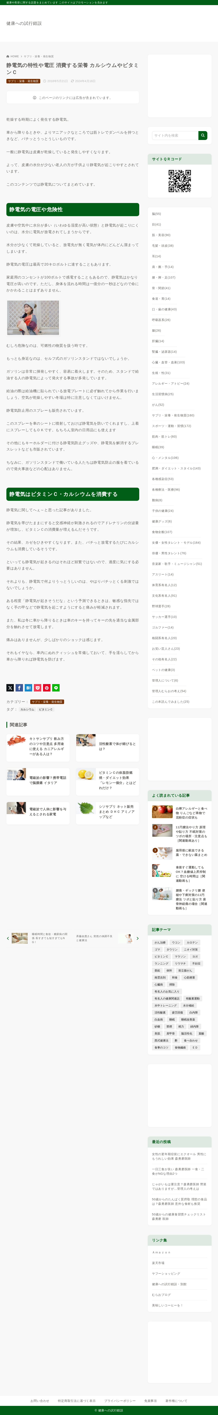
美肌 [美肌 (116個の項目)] (157, 1033)
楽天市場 (158, 1263)
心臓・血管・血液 (168, 362)
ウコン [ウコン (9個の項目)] (176, 942)
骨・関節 (161, 288)
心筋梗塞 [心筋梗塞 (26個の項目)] (189, 977)
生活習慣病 (163, 394)
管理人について (165, 680)
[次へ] (106, 938)
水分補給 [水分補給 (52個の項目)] (188, 1005)
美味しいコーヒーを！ (168, 1305)
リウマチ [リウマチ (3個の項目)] (180, 963)
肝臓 (158, 341)
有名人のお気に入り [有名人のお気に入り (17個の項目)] (167, 991)
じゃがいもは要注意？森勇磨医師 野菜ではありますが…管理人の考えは (179, 1186)
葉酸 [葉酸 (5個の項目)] (201, 1033)
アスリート (163, 574)
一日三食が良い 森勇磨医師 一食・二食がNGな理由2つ (178, 1171)
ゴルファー (163, 627)
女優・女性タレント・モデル (176, 542)
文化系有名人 (164, 595)
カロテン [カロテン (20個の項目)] (192, 942)
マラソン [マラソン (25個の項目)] (180, 956)
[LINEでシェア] (56, 687)
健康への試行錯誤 (24, 23)
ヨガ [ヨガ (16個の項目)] (195, 956)
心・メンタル (165, 457)
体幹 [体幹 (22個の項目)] (169, 970)
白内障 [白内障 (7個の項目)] (193, 1012)
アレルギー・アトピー (170, 383)
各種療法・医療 (166, 489)
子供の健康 (163, 510)
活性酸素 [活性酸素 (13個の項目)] (160, 1012)
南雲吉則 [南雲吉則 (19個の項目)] (160, 977)
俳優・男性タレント (169, 553)
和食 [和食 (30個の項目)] (175, 977)
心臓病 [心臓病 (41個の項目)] (159, 984)
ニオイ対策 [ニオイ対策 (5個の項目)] (191, 949)
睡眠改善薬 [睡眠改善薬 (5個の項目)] (188, 1019)
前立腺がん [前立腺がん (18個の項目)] (185, 970)
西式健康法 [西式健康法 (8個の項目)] (161, 1040)
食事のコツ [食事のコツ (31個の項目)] (161, 1047)
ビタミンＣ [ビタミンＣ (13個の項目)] (161, 956)
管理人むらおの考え (169, 691)
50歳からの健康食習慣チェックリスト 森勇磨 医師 (179, 1216)
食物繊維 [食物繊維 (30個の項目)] (180, 1047)
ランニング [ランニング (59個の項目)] (161, 963)
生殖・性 (161, 373)
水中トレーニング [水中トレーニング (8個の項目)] (166, 1005)
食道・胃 (161, 298)
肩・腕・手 (163, 267)
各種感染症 (163, 479)
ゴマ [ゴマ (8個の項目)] (157, 949)
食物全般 (162, 532)
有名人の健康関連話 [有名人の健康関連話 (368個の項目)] (167, 998)
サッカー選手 (164, 617)
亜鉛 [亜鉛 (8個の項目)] (157, 970)
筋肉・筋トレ (164, 436)
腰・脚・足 (164, 277)
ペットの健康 (163, 670)
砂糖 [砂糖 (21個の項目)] (157, 1026)
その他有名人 (164, 659)
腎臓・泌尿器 (164, 351)
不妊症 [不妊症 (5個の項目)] (196, 963)
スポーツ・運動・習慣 (171, 426)
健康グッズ (162, 521)
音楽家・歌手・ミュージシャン (177, 563)
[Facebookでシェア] (19, 687)
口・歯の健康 (164, 309)
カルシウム (27, 709)
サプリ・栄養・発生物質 (39, 56)
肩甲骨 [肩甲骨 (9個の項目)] (170, 1033)
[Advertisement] (72, 877)
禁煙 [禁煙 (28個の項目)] (169, 1026)
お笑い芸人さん (166, 648)
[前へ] (39, 938)
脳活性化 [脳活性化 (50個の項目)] (186, 1033)
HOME (12, 56)
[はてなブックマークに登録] (28, 687)
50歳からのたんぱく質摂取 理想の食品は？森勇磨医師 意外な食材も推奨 (179, 1201)
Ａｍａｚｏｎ (161, 1252)
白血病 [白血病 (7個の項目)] (159, 1019)
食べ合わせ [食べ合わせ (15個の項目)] (191, 1040)
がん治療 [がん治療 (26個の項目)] (160, 942)
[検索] (202, 135)
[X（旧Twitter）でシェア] (10, 687)
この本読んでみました (170, 701)
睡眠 (158, 447)
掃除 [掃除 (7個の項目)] (172, 984)
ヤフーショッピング (166, 1273)
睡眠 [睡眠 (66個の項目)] (172, 1019)
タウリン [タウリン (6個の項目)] (172, 949)
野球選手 (161, 606)
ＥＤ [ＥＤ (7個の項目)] (195, 1047)
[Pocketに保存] (37, 687)
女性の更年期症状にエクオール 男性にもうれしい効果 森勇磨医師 (179, 1156)
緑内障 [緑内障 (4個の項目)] (194, 1026)
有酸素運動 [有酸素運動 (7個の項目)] (193, 998)
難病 (157, 500)
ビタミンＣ (46, 709)
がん (158, 404)
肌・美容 (161, 235)
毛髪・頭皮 (163, 245)
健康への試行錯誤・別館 (169, 1284)
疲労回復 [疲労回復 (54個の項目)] (177, 1012)
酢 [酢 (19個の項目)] (176, 1040)
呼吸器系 (161, 320)
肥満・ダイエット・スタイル (176, 468)
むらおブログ (161, 1294)
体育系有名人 (164, 585)
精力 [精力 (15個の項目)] (181, 1026)
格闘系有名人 (164, 638)
